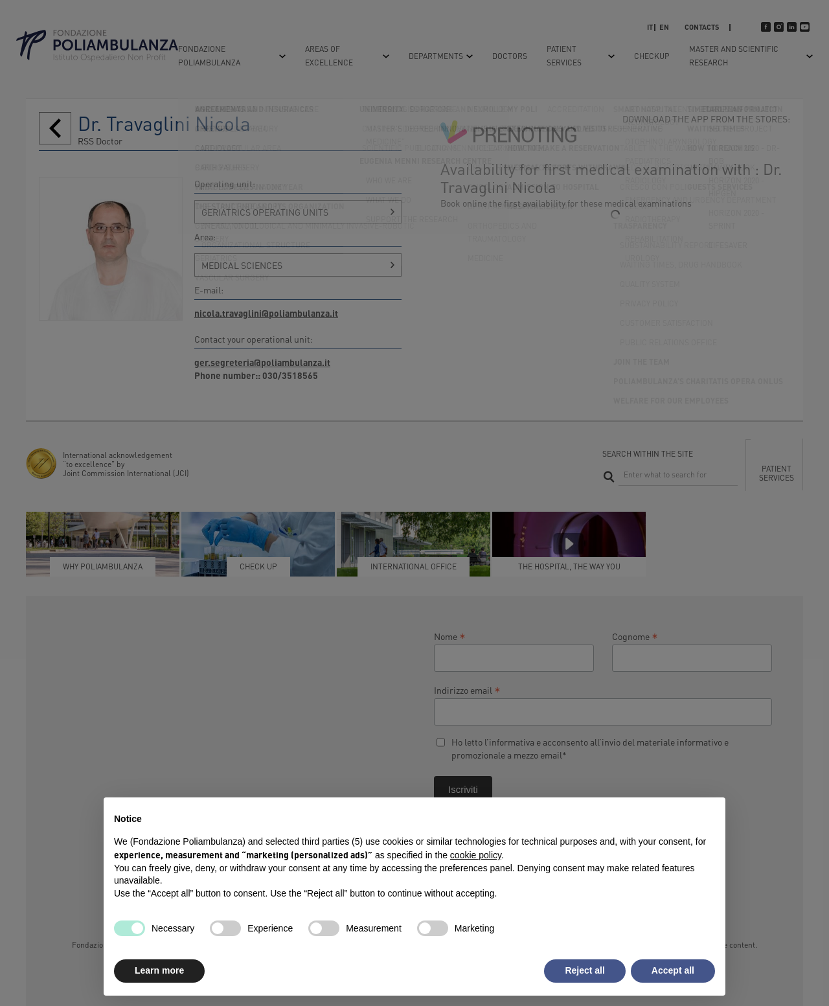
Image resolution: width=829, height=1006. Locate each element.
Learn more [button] (159, 970)
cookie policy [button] (475, 855)
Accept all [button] (673, 970)
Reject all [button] (584, 970)
